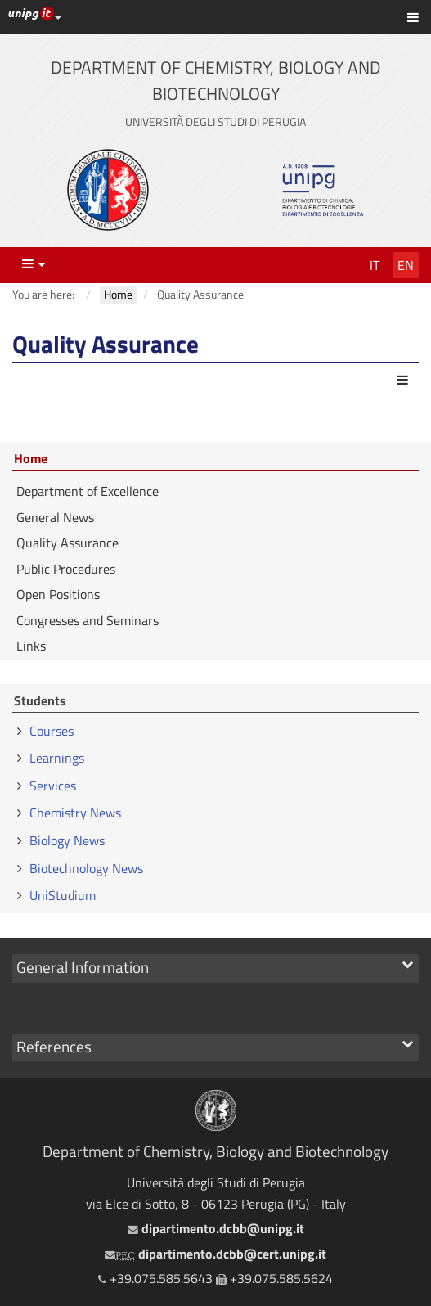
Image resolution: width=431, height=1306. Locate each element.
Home (30, 459)
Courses (51, 731)
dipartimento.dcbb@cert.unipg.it (215, 1253)
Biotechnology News (86, 868)
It (374, 265)
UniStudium (62, 895)
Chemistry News (75, 812)
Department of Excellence (87, 491)
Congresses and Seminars (87, 620)
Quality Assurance (67, 542)
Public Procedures (65, 569)
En (405, 265)
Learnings (56, 758)
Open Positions (58, 594)
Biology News (67, 840)
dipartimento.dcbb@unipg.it (216, 1228)
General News (55, 517)
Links (31, 645)
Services (52, 785)
